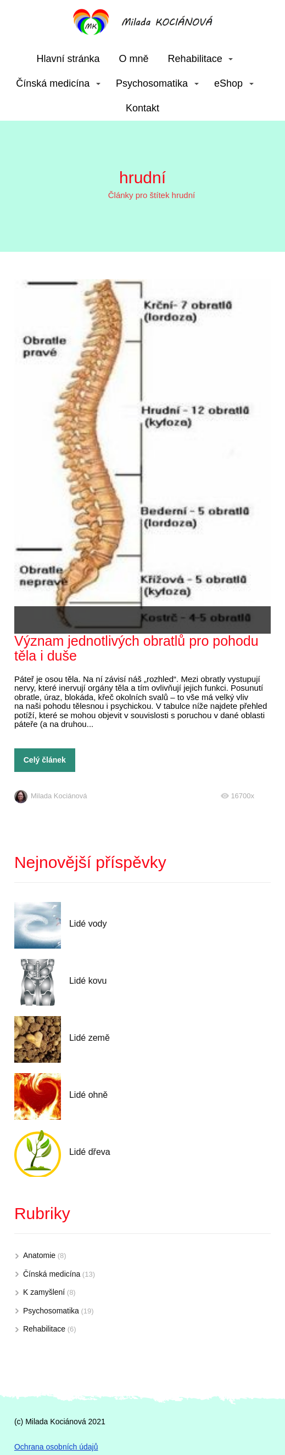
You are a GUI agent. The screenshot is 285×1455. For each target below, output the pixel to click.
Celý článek (45, 759)
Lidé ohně (88, 1094)
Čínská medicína (53, 83)
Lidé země (89, 1037)
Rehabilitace (195, 58)
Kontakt (142, 108)
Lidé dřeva (89, 1152)
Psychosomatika (152, 83)
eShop (228, 83)
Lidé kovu (88, 980)
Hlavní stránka (68, 58)
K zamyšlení (44, 1292)
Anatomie (39, 1255)
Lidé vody (88, 923)
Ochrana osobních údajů (56, 1446)
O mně (134, 58)
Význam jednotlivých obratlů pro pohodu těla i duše (136, 648)
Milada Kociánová (50, 796)
